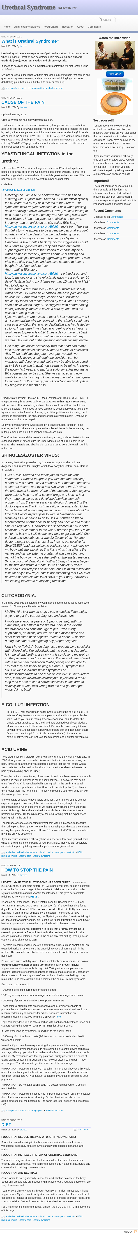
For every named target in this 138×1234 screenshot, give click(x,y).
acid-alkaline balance (27, 845)
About (80, 19)
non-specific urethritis (16, 81)
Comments (94, 19)
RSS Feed (135, 1224)
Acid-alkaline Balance (27, 19)
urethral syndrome (54, 81)
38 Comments (82, 1122)
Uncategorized (11, 29)
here (58, 1009)
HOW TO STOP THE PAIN (27, 863)
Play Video (115, 67)
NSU (79, 845)
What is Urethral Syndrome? (30, 34)
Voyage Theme (129, 1229)
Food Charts (51, 19)
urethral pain (25, 849)
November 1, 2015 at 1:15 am (18, 182)
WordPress (115, 1229)
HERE (33, 889)
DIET (6, 1117)
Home (7, 19)
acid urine (10, 845)
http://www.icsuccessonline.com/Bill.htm (32, 219)
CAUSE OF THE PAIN (23, 95)
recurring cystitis (36, 81)
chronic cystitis (46, 845)
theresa (23, 39)
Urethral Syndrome (28, 7)
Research (67, 19)
